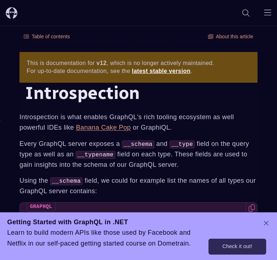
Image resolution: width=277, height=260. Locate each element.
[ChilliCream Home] (11, 13)
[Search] (246, 13)
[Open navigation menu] (267, 13)
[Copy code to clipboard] (252, 208)
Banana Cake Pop (103, 127)
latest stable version (161, 71)
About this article (231, 36)
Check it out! (237, 246)
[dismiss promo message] (266, 223)
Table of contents (47, 36)
